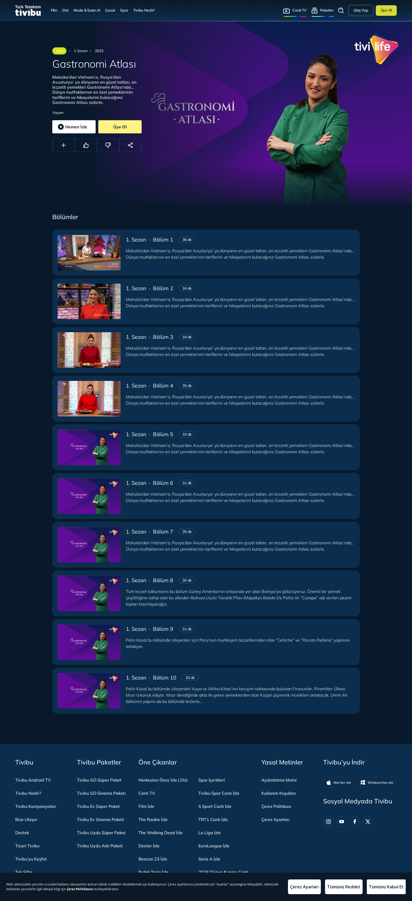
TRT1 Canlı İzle (213, 819)
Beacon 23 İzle (152, 859)
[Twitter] (368, 821)
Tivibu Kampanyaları (35, 806)
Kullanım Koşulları (278, 793)
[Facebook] (354, 821)
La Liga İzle (209, 832)
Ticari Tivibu (27, 845)
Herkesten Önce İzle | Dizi (163, 780)
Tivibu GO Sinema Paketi (101, 793)
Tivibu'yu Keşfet (31, 859)
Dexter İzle (148, 845)
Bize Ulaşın (26, 819)
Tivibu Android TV (33, 780)
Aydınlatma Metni (279, 780)
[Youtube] (341, 821)
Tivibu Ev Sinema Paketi (100, 819)
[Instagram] (328, 821)
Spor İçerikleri (211, 780)
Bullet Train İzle (153, 872)
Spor (124, 10)
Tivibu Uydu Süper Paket (101, 832)
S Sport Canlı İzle (214, 806)
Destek (22, 832)
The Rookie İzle (153, 819)
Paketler (327, 10)
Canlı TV (299, 10)
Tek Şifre (23, 872)
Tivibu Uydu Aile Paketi (100, 845)
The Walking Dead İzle (160, 832)
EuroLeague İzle (213, 845)
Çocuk (110, 10)
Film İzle (146, 806)
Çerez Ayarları (275, 819)
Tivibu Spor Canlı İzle (218, 793)
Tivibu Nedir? (144, 10)
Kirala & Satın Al (87, 10)
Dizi (65, 10)
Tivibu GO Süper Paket (99, 780)
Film (54, 10)
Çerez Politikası (276, 806)
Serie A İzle (209, 859)
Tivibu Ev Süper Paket (98, 806)
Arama (341, 10)
